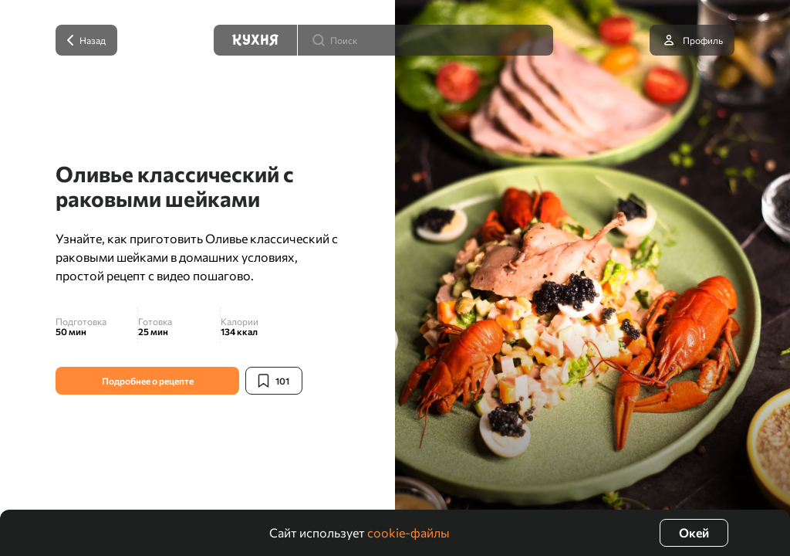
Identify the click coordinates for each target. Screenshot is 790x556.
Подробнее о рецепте (148, 380)
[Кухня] (255, 40)
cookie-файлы (408, 532)
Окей (694, 532)
